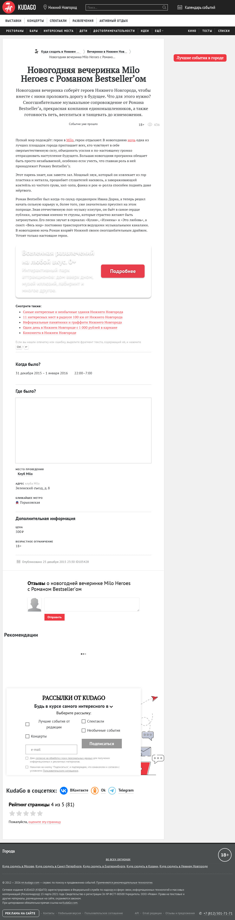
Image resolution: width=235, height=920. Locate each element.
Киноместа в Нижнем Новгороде (49, 332)
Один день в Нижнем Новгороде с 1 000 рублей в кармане (70, 327)
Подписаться (102, 743)
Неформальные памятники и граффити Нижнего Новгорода (72, 322)
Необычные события (103, 730)
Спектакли (95, 721)
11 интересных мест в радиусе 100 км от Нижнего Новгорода (72, 317)
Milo (69, 140)
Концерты (39, 736)
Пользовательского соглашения (60, 770)
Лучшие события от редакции (54, 724)
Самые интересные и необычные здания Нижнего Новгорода (73, 312)
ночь (131, 140)
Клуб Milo (25, 474)
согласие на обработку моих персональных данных (64, 758)
